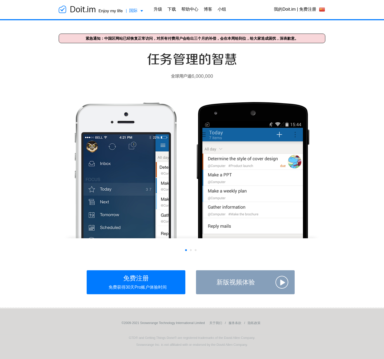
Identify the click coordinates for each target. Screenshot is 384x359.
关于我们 (215, 323)
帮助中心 (189, 9)
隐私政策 (254, 323)
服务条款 (235, 323)
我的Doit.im (285, 9)
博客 (208, 9)
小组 (222, 9)
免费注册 (307, 9)
